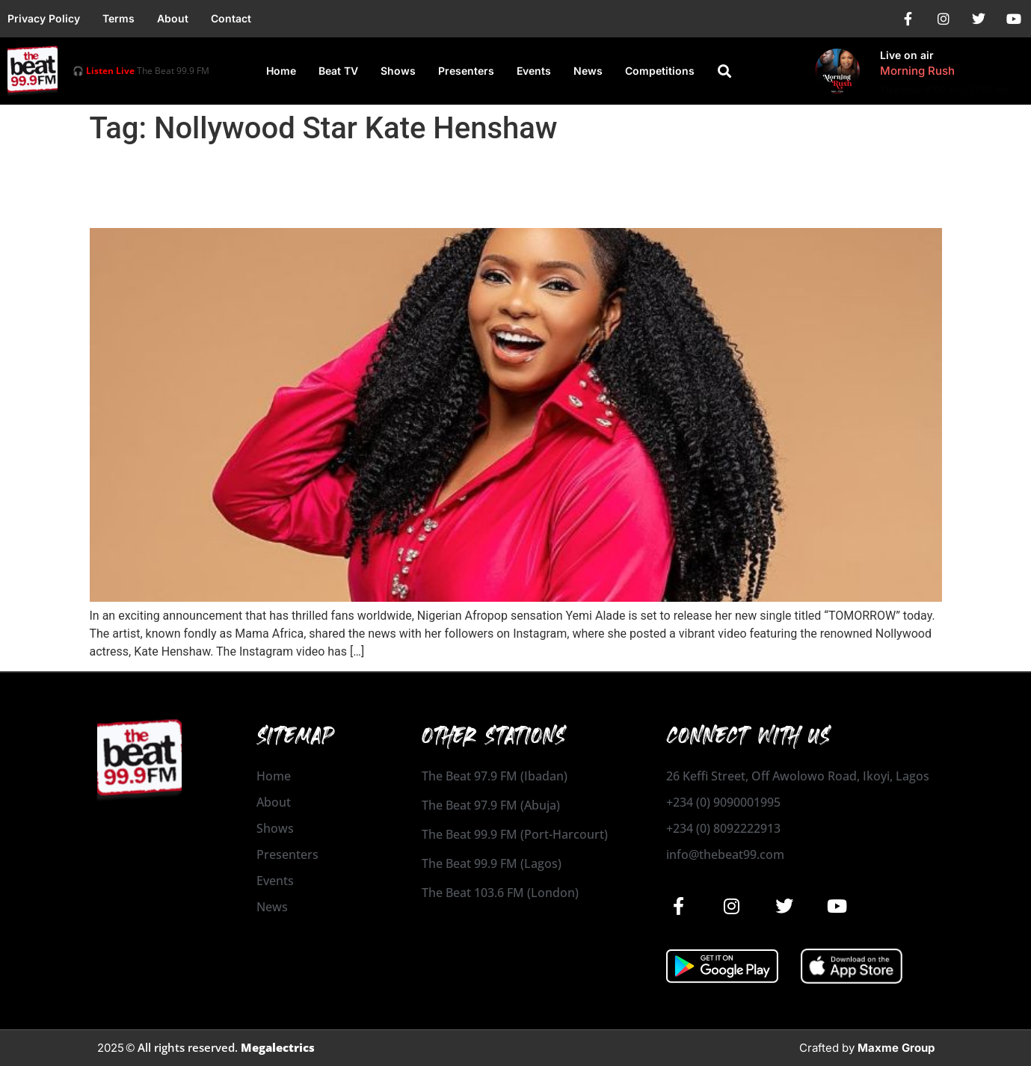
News (588, 70)
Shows (398, 70)
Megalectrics (278, 1047)
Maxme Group (896, 1048)
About (172, 18)
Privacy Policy (43, 18)
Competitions (660, 70)
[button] (724, 71)
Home (281, 70)
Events (534, 70)
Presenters (466, 70)
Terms (118, 18)
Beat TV (338, 70)
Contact (231, 18)
